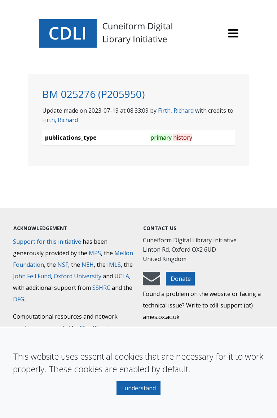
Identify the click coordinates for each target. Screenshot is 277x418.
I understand (138, 388)
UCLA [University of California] (121, 276)
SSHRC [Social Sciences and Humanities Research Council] (101, 288)
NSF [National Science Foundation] (62, 265)
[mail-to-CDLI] (151, 282)
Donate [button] (181, 279)
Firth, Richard (176, 110)
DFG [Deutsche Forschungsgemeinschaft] (18, 299)
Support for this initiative (47, 242)
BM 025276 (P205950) (93, 94)
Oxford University (77, 276)
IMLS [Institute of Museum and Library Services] (114, 265)
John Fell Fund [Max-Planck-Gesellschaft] (32, 276)
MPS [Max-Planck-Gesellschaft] (95, 253)
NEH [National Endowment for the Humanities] (88, 265)
